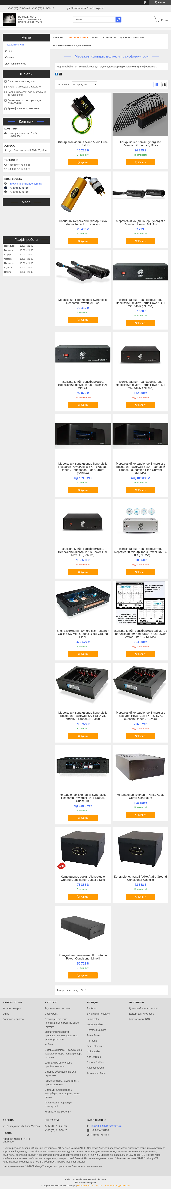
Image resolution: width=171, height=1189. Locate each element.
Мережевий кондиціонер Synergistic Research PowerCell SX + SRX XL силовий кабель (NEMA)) (82, 716)
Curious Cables (95, 1062)
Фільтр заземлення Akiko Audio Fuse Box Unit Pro (83, 144)
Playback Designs (96, 1030)
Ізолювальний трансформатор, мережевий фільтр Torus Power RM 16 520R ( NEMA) (140, 552)
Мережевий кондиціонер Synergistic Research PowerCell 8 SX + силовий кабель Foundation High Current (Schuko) (82, 468)
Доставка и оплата (132, 37)
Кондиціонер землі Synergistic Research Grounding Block (140, 144)
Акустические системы (57, 1008)
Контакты (109, 37)
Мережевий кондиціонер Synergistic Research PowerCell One (140, 223)
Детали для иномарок (141, 1013)
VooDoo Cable (95, 1024)
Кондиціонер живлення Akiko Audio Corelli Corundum (141, 796)
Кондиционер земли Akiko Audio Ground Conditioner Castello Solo (83, 878)
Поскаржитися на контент (89, 1185)
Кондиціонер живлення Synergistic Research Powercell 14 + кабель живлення (82, 798)
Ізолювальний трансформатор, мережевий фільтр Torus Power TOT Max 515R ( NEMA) (140, 385)
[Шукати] (118, 19)
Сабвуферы (51, 1013)
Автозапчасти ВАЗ (139, 1019)
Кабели (49, 1044)
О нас (95, 37)
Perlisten (91, 1008)
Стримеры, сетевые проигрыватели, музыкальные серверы (62, 1023)
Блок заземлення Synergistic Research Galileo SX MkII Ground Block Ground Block (83, 634)
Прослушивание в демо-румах (71, 45)
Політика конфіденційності (117, 1185)
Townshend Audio (96, 1073)
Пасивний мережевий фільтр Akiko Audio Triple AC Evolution (83, 223)
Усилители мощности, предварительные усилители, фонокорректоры (61, 1035)
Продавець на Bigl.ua (85, 1182)
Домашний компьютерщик (143, 1008)
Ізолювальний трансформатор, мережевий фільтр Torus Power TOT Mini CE (82, 385)
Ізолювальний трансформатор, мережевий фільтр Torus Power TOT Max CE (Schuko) (82, 552)
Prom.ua (102, 1179)
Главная (57, 37)
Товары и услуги (77, 37)
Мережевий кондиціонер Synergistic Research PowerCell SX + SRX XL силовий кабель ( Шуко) (140, 716)
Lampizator (93, 1019)
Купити (84, 162)
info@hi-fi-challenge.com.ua (26, 183)
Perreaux (92, 1040)
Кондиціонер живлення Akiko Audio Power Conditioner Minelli (83, 957)
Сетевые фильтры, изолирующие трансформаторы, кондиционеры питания (63, 1054)
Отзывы (9, 57)
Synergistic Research (98, 1013)
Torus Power (94, 1035)
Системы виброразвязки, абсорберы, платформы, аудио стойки (62, 1093)
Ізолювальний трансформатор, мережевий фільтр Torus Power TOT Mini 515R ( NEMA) (140, 303)
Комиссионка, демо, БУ (58, 1111)
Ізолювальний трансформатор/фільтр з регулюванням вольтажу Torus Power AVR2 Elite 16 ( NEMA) (141, 634)
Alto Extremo (94, 1057)
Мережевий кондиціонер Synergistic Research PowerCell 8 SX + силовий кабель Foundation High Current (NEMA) (140, 468)
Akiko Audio (93, 1051)
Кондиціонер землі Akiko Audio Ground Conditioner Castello (140, 878)
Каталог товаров (12, 1008)
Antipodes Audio (96, 1067)
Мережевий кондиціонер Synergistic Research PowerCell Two (82, 301)
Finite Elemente (95, 1046)
